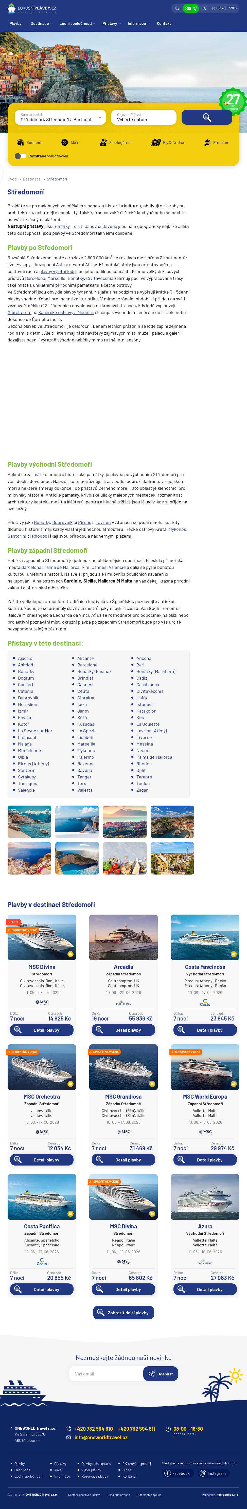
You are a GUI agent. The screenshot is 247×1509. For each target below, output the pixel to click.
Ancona (143, 658)
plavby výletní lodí (56, 271)
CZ (218, 8)
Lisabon (85, 737)
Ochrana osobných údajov (84, 1494)
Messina (144, 744)
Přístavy (109, 23)
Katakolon (146, 711)
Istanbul (144, 704)
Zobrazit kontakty (191, 8)
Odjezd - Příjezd (129, 114)
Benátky (61, 226)
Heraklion (27, 704)
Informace (137, 23)
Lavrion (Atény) (151, 730)
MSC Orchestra (42, 1096)
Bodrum (26, 678)
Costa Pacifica (42, 1226)
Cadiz (141, 678)
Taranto (144, 776)
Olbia (23, 757)
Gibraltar (86, 697)
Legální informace (119, 1494)
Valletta (85, 790)
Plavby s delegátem (96, 1463)
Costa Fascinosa (205, 966)
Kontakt (164, 23)
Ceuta (83, 691)
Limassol (27, 737)
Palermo (85, 757)
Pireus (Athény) (33, 763)
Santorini (17, 536)
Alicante (85, 658)
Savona (109, 226)
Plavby (16, 23)
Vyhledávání (177, 8)
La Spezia (87, 730)
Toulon (143, 783)
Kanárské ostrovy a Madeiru (66, 312)
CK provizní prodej (136, 1463)
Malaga (25, 744)
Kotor (23, 724)
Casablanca (147, 684)
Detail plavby (46, 1030)
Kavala (24, 717)
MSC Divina (42, 966)
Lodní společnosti (76, 23)
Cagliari (25, 684)
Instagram (217, 1473)
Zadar (142, 790)
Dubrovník (62, 522)
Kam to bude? (31, 114)
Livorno (144, 737)
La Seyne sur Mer (35, 730)
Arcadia (123, 966)
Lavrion (103, 522)
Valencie (117, 567)
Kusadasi (86, 724)
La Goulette (148, 724)
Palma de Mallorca (61, 567)
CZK (231, 8)
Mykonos (177, 529)
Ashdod (25, 664)
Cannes (99, 567)
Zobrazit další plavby (128, 1312)
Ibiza (82, 704)
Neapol (143, 750)
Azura (205, 1226)
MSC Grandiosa (123, 1096)
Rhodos (39, 536)
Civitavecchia (100, 278)
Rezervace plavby (95, 1476)
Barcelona (35, 278)
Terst (77, 226)
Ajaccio (25, 658)
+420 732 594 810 (94, 1429)
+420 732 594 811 (136, 1429)
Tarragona (28, 783)
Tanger (84, 776)
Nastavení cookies (149, 1494)
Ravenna (86, 763)
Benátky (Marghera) (155, 671)
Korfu (83, 717)
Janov (91, 226)
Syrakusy (27, 776)
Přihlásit (204, 8)
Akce (58, 1470)
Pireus (84, 522)
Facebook (181, 1473)
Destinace (40, 23)
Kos (140, 717)
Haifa (141, 697)
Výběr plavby (91, 1470)
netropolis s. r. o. (228, 1494)
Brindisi (85, 678)
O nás (126, 1470)
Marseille (56, 278)
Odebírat (165, 1373)
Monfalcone (29, 750)
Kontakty (129, 1476)
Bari (140, 664)
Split (141, 770)
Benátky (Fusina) (94, 671)
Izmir (23, 711)
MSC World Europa (205, 1096)
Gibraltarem (19, 312)
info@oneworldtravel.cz (101, 1437)
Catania (25, 691)
